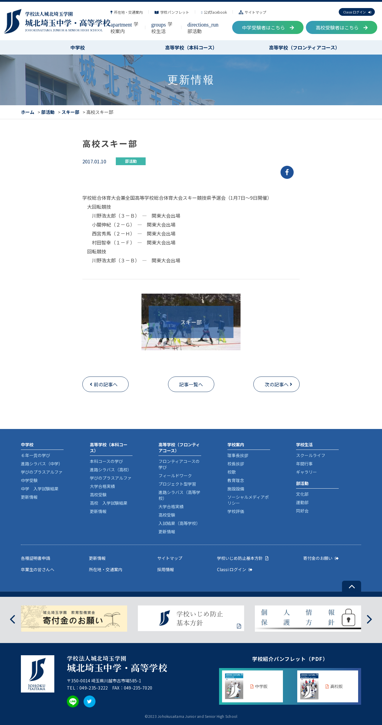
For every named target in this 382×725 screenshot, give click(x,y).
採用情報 (165, 569)
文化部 (302, 494)
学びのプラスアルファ (42, 472)
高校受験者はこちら (342, 27)
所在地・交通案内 (126, 12)
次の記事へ (277, 384)
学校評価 (235, 511)
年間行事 (304, 464)
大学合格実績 (102, 486)
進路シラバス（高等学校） (179, 495)
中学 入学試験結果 (39, 489)
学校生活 (161, 27)
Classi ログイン (357, 12)
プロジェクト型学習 (177, 484)
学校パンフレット (172, 12)
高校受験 (98, 495)
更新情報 (29, 497)
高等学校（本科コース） (191, 47)
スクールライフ (310, 455)
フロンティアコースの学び (179, 464)
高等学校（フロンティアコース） (304, 47)
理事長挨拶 (237, 455)
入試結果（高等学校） (179, 523)
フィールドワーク (175, 475)
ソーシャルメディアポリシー (248, 500)
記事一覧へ (191, 384)
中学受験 (29, 480)
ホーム (27, 112)
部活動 (48, 112)
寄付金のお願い (321, 558)
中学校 (77, 47)
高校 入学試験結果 (108, 503)
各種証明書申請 (35, 558)
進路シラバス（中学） (42, 464)
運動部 (302, 502)
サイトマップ (252, 12)
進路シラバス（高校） (111, 470)
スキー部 (70, 112)
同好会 (302, 511)
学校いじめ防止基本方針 (243, 558)
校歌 (231, 472)
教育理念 (235, 480)
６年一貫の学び (35, 455)
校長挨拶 (235, 464)
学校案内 (124, 27)
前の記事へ (106, 384)
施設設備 (235, 489)
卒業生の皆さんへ (37, 569)
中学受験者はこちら (268, 27)
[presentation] (12, 618)
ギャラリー (306, 472)
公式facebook (214, 12)
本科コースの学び (106, 461)
